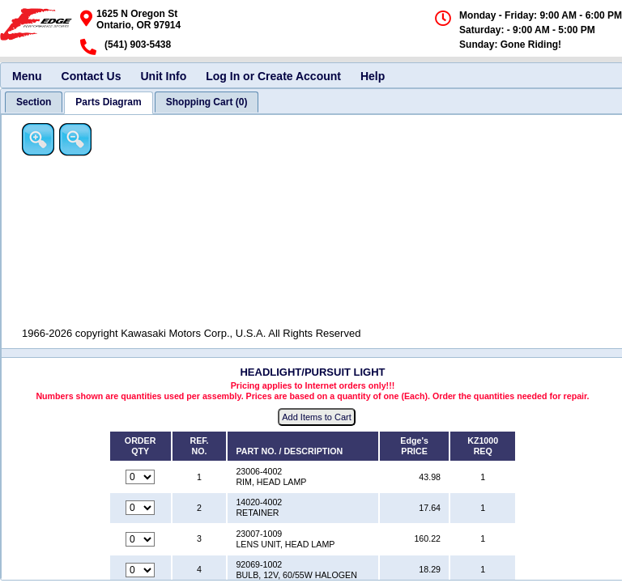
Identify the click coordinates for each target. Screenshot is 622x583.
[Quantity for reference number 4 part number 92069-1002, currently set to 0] (140, 570)
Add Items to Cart (316, 417)
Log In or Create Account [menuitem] (273, 76)
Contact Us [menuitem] (91, 76)
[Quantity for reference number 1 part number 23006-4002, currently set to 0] (140, 477)
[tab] (33, 102)
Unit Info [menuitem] (163, 76)
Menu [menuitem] (27, 76)
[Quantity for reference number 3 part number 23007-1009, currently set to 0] (140, 539)
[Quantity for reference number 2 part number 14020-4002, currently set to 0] (140, 507)
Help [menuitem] (372, 76)
